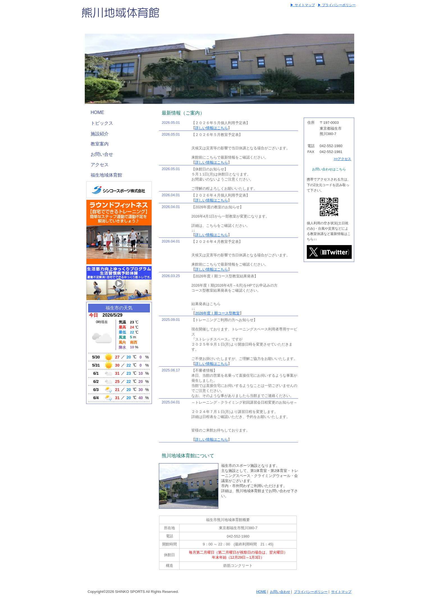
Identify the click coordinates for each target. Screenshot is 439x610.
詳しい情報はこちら (211, 128)
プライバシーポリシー (311, 592)
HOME (97, 112)
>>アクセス (342, 159)
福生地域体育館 (106, 175)
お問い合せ (102, 154)
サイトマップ (341, 592)
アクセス (100, 164)
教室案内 (100, 143)
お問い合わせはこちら (329, 169)
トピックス (102, 123)
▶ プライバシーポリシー (337, 5)
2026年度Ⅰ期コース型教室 (217, 313)
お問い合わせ (280, 592)
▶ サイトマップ (302, 5)
